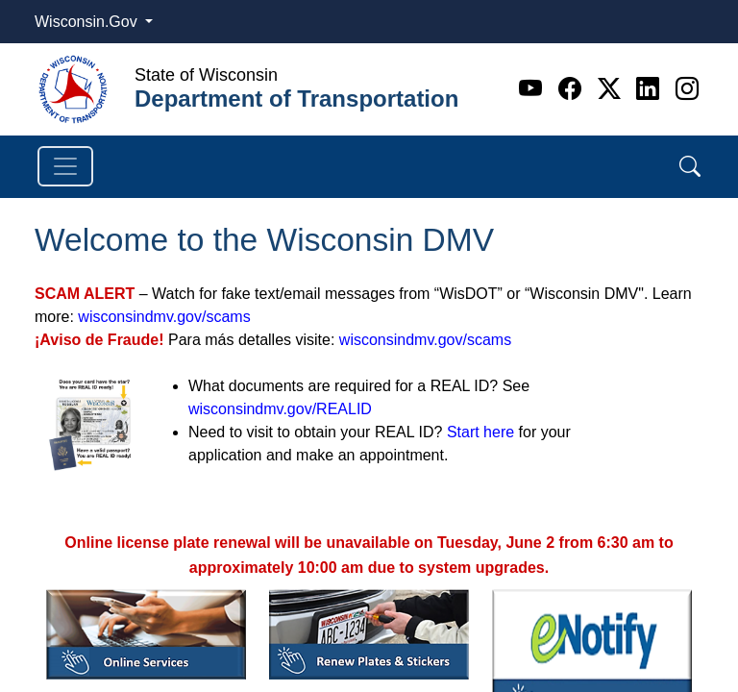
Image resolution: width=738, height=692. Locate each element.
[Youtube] (534, 89)
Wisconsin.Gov (88, 21)
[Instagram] (687, 89)
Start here (480, 432)
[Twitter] (612, 89)
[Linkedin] (651, 89)
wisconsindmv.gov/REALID (280, 409)
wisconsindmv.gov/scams (164, 317)
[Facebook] (573, 89)
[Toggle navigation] (65, 166)
